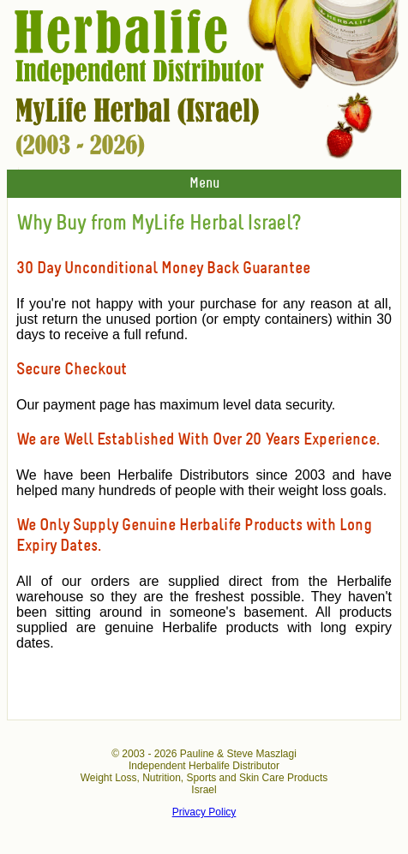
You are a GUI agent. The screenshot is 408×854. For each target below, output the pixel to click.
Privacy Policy (204, 812)
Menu (204, 183)
